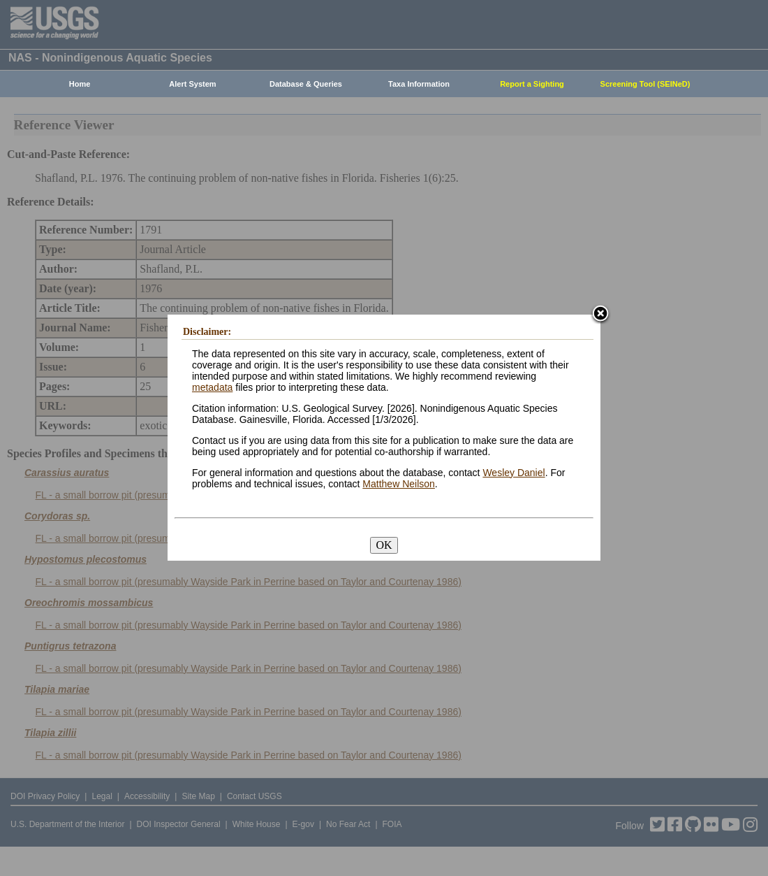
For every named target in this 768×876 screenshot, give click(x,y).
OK (384, 545)
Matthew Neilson (398, 483)
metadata (212, 387)
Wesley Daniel (513, 472)
